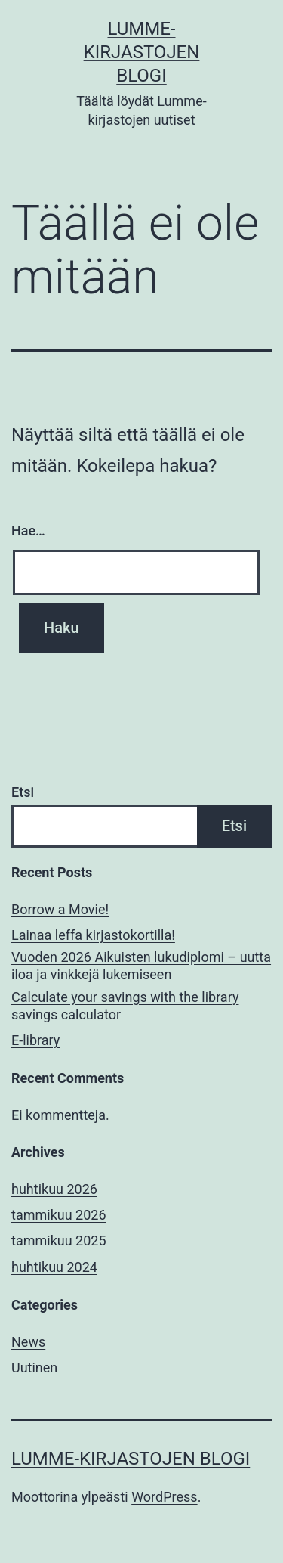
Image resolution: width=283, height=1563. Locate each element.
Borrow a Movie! (60, 909)
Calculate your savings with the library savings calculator (124, 1005)
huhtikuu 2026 (54, 1189)
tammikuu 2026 (58, 1215)
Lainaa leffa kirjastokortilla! (93, 935)
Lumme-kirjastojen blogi (142, 52)
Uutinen (34, 1367)
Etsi (22, 792)
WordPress (164, 1497)
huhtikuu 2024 (54, 1267)
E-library (35, 1040)
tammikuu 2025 (58, 1240)
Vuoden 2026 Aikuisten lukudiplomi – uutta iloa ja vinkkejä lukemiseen (141, 965)
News (28, 1342)
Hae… (28, 530)
